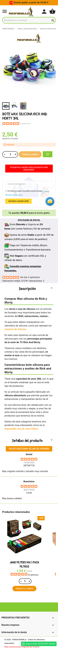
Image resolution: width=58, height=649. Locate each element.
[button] (5, 106)
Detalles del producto (33, 440)
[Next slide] (51, 67)
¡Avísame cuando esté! (18, 201)
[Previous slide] (6, 67)
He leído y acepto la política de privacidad (25, 191)
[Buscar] (29, 20)
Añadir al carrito (30, 155)
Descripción (36, 288)
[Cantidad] (10, 154)
